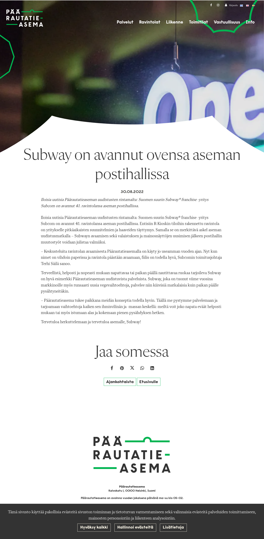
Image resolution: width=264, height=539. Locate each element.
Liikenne (174, 22)
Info (250, 22)
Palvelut (125, 22)
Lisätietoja (173, 527)
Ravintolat (149, 22)
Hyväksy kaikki (94, 527)
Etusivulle (148, 382)
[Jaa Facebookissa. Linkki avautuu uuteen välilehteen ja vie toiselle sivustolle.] (112, 369)
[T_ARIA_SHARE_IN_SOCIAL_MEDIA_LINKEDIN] (152, 369)
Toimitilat (198, 22)
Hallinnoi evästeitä (135, 527)
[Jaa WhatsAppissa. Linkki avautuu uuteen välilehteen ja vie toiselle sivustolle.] (143, 369)
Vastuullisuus (227, 22)
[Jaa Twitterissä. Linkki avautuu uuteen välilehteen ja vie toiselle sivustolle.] (132, 369)
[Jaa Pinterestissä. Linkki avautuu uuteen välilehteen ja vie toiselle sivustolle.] (122, 369)
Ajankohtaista (120, 382)
